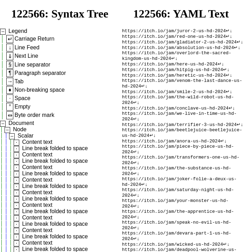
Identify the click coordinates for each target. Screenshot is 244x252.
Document (21, 123)
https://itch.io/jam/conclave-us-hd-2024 (175, 119)
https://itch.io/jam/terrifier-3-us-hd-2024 (179, 138)
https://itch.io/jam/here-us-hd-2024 (170, 69)
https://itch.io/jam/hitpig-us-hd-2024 (172, 75)
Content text (37, 142)
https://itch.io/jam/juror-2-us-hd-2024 (174, 31)
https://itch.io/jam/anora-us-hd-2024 (171, 157)
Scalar (25, 136)
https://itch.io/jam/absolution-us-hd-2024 (178, 50)
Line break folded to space (55, 148)
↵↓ (229, 31)
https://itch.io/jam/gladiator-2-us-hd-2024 (179, 44)
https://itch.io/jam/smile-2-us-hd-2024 (174, 100)
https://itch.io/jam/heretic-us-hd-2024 (174, 81)
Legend (17, 31)
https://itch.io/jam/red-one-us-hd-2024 (174, 37)
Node (19, 129)
